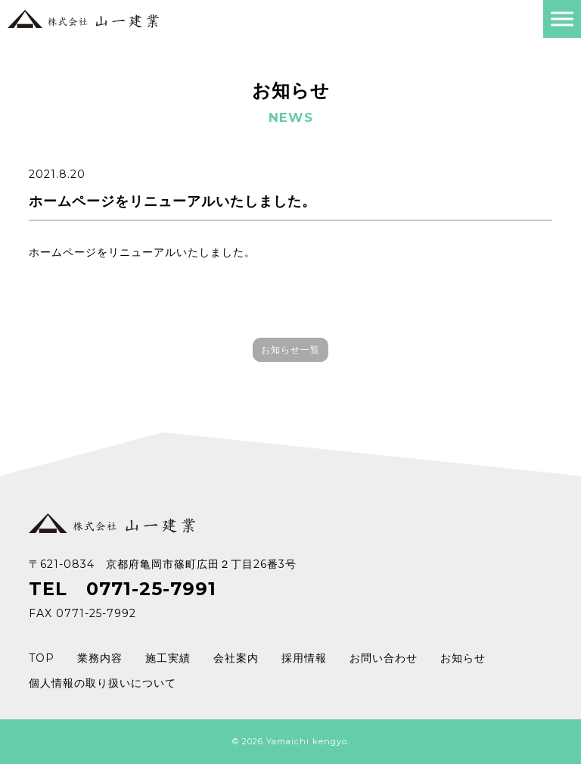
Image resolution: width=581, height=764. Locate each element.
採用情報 (304, 658)
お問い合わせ (384, 658)
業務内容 (100, 658)
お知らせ (463, 658)
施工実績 (168, 658)
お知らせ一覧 (290, 349)
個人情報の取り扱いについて (102, 683)
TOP (41, 658)
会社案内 (236, 658)
